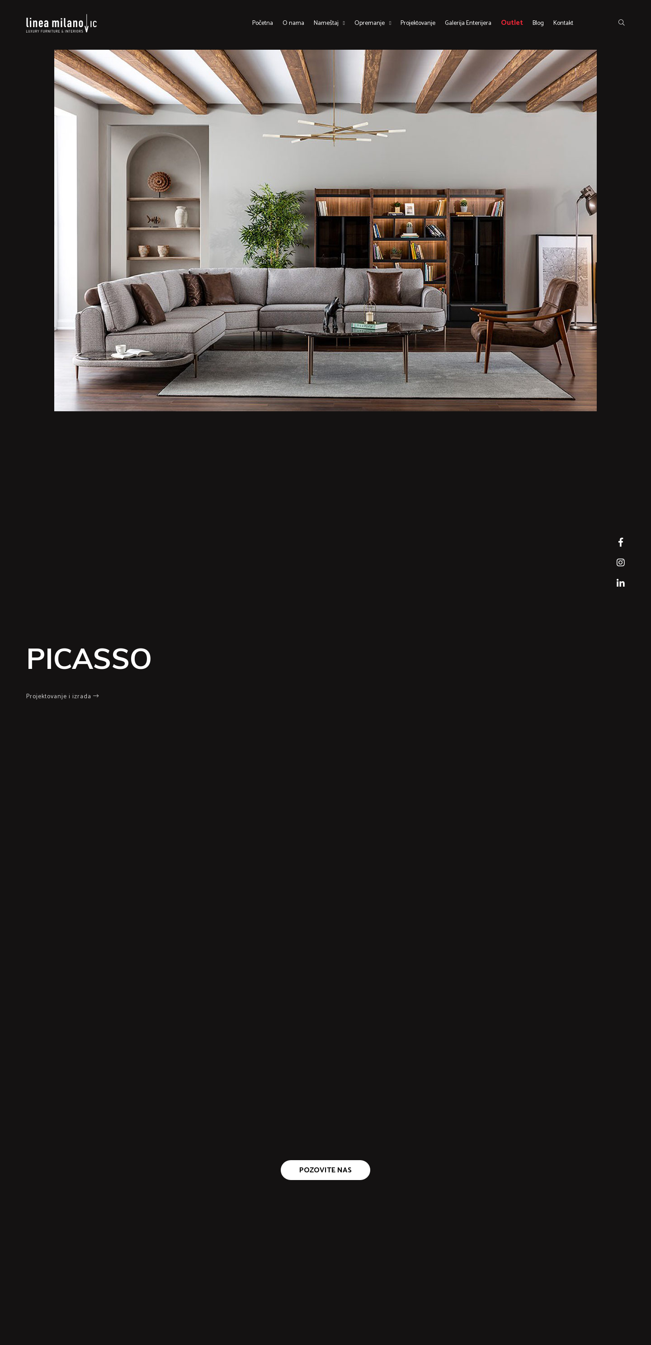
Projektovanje (418, 23)
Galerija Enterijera (468, 23)
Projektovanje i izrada (62, 696)
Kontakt (563, 23)
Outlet (512, 23)
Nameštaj (326, 23)
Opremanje (369, 23)
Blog (538, 23)
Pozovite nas (325, 1170)
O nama (293, 23)
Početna (262, 23)
